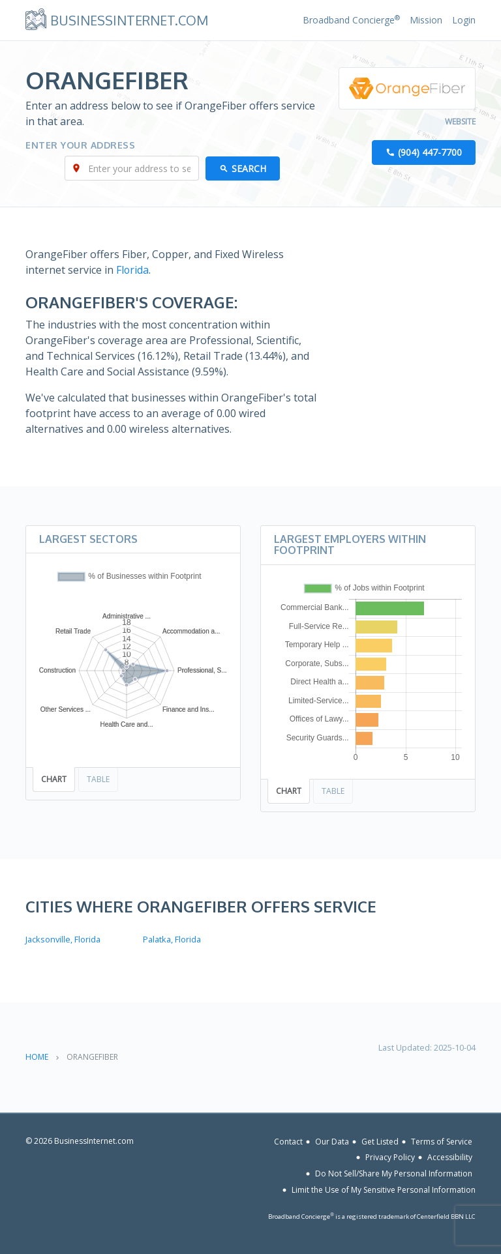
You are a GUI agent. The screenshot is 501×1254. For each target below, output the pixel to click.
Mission (426, 20)
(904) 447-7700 (430, 153)
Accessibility (449, 1157)
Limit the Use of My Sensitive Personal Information (384, 1189)
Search (249, 169)
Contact (288, 1140)
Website (460, 122)
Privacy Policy (390, 1157)
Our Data (332, 1140)
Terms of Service (441, 1140)
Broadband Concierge (351, 20)
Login (464, 20)
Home (36, 1056)
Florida (132, 270)
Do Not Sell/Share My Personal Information (393, 1172)
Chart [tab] (54, 779)
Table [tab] (98, 779)
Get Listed (380, 1140)
